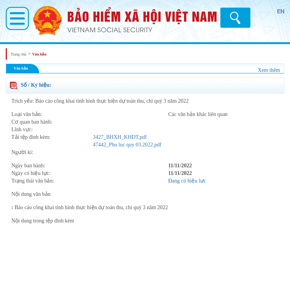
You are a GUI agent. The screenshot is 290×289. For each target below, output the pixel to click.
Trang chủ (18, 54)
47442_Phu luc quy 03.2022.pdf (127, 145)
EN (280, 11)
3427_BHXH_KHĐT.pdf (120, 137)
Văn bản (39, 54)
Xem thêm (269, 70)
